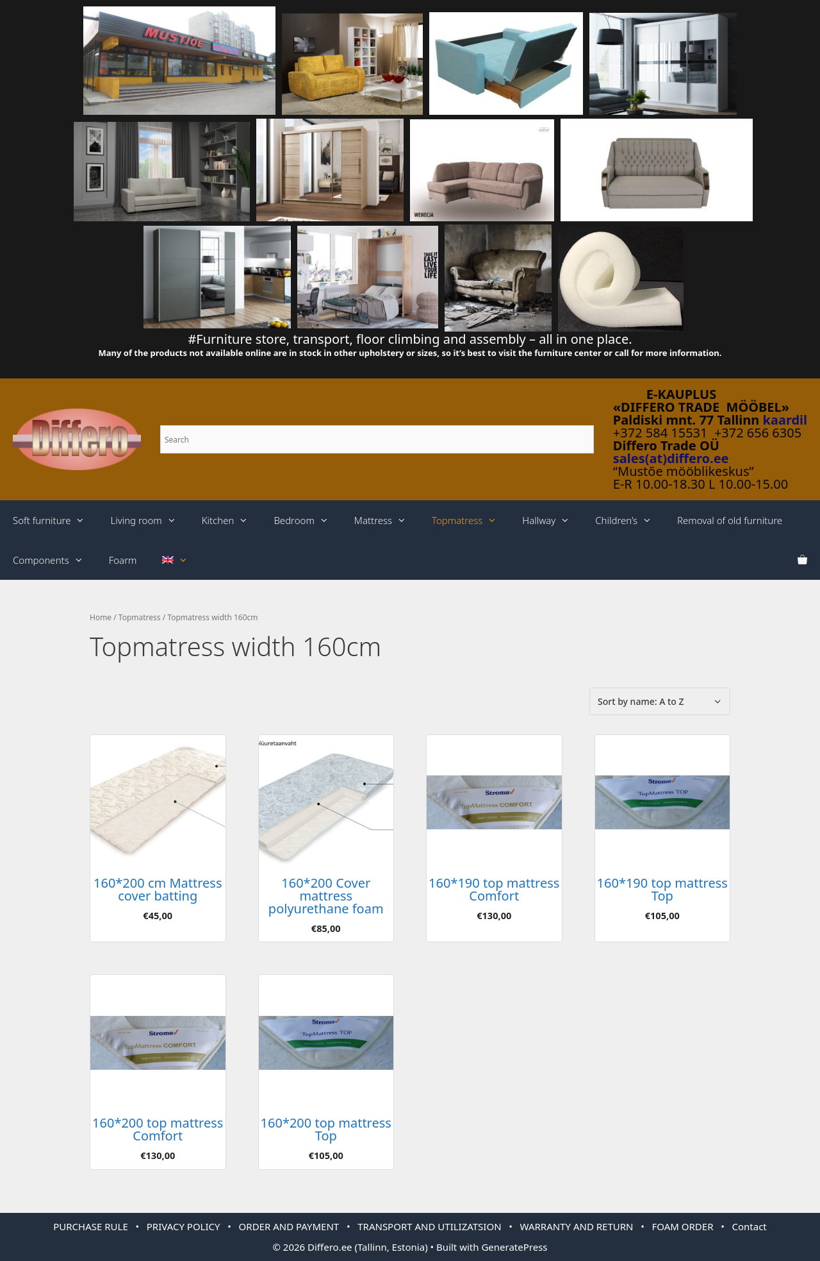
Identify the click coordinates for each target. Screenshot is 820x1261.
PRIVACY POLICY (183, 1226)
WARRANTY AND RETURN (577, 1226)
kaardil (785, 419)
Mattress (386, 520)
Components (54, 560)
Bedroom (307, 520)
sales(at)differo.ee (671, 458)
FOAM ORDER (683, 1226)
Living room (149, 520)
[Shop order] (659, 701)
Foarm (123, 560)
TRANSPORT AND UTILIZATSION (429, 1226)
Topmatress (470, 520)
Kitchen (231, 520)
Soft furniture (55, 520)
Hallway (552, 520)
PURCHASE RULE (90, 1226)
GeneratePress (514, 1246)
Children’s (629, 520)
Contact (749, 1226)
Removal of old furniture (729, 520)
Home (100, 617)
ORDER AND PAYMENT (289, 1226)
